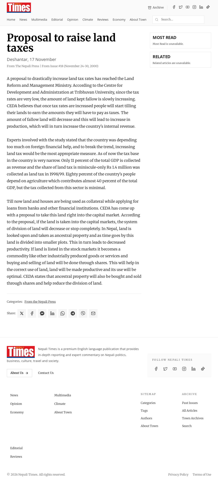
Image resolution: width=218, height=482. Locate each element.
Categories (148, 403)
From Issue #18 (70, 66)
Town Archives (193, 418)
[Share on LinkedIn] (52, 313)
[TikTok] (208, 8)
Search (187, 426)
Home (11, 19)
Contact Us (46, 373)
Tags (144, 411)
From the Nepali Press (40, 302)
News (23, 19)
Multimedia (39, 19)
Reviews (102, 19)
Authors (146, 418)
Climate (87, 19)
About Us (19, 373)
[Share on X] (21, 313)
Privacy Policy (178, 474)
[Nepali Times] (21, 352)
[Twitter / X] (181, 8)
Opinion (72, 19)
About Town (138, 19)
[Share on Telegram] (73, 313)
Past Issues (190, 403)
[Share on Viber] (83, 313)
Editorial (57, 19)
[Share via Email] (93, 313)
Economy (119, 19)
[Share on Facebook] (32, 313)
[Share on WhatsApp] (62, 313)
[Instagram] (194, 8)
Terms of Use (202, 474)
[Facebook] (174, 8)
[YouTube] (187, 8)
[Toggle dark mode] (209, 19)
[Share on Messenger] (42, 313)
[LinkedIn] (201, 8)
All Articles (189, 411)
